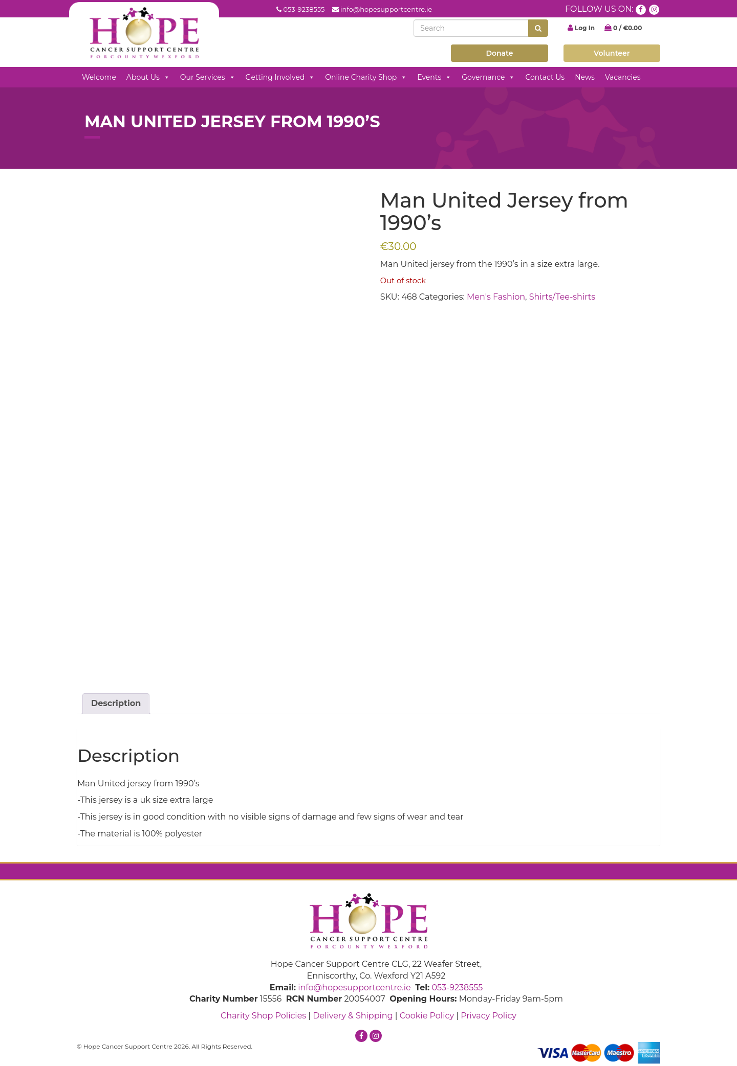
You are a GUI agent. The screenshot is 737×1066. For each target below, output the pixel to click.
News (585, 77)
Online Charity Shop (366, 77)
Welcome (99, 77)
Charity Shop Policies (263, 1015)
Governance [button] (488, 77)
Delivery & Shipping (353, 1015)
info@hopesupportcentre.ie (386, 9)
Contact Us (545, 77)
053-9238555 (303, 9)
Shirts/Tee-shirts (562, 297)
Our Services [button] (207, 77)
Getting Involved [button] (280, 77)
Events (434, 77)
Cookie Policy (427, 1015)
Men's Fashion (496, 297)
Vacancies (623, 77)
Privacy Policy (488, 1015)
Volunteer (612, 53)
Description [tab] (116, 703)
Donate (499, 53)
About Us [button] (148, 77)
